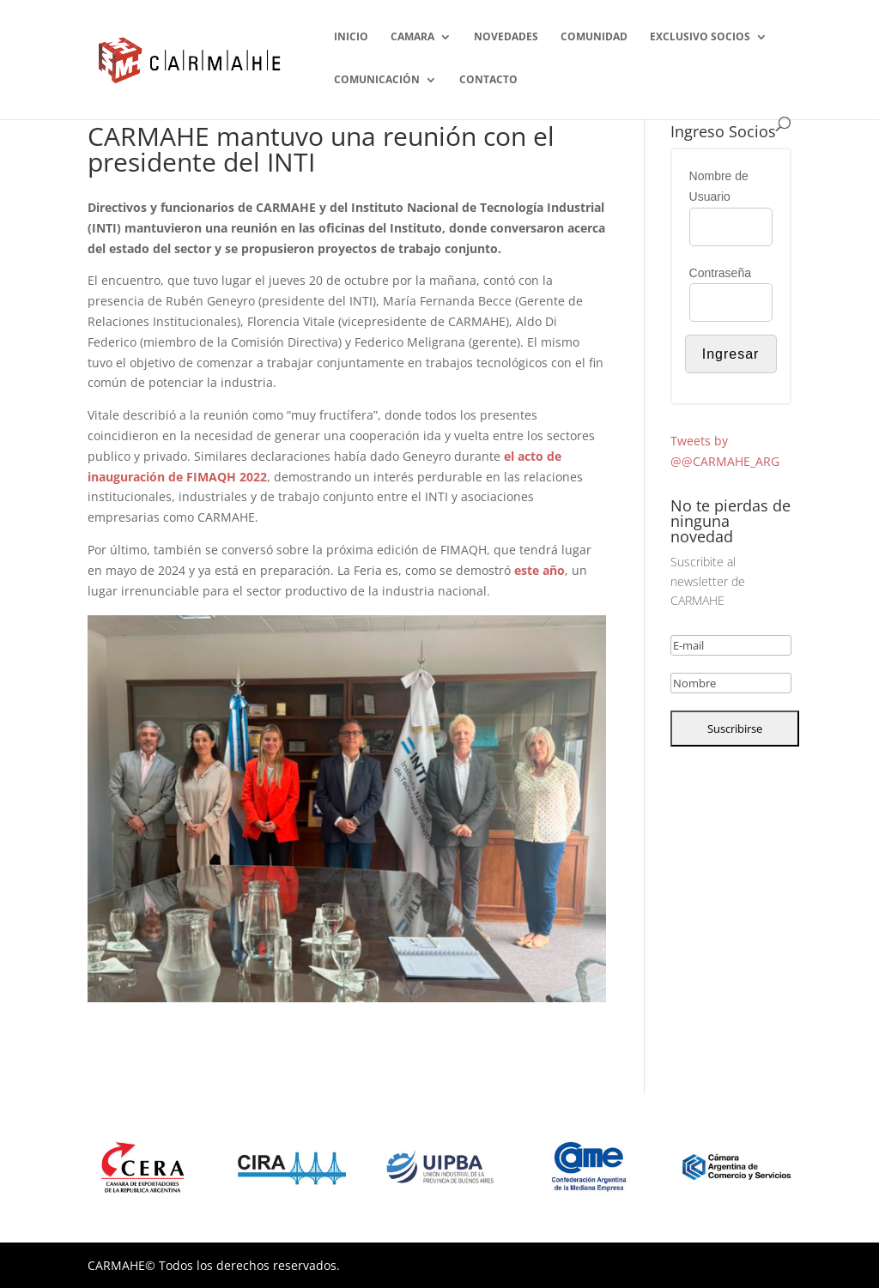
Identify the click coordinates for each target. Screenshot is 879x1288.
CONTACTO (488, 80)
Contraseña (720, 273)
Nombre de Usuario (719, 186)
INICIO (351, 37)
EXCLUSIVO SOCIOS (700, 37)
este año (539, 570)
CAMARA (412, 37)
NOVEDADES (506, 37)
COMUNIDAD (594, 37)
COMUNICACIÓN (377, 80)
